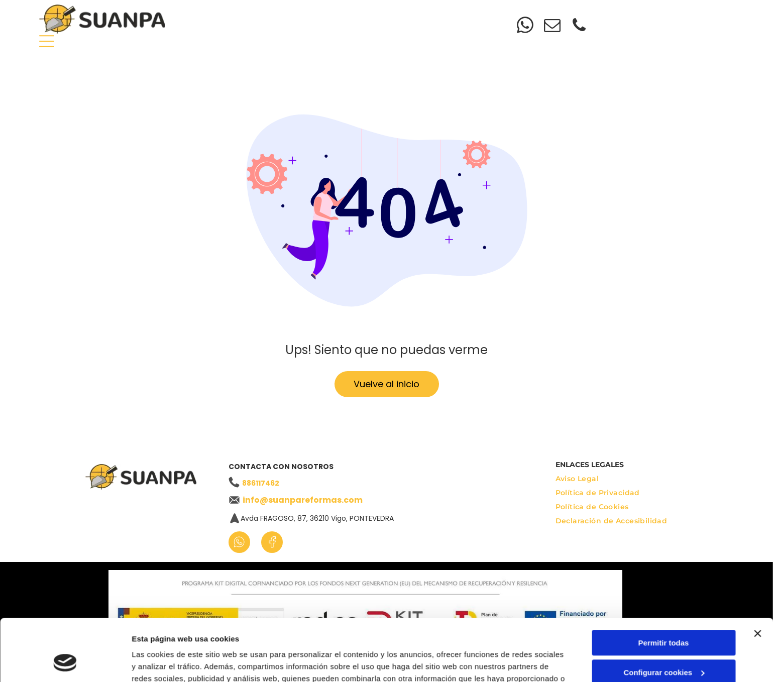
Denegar (663, 645)
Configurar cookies (663, 616)
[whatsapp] (525, 26)
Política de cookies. (426, 634)
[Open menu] (46, 41)
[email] (552, 26)
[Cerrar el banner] (757, 577)
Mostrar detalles (161, 662)
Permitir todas (663, 587)
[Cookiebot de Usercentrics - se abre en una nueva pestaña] (65, 662)
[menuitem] (287, 13)
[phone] (579, 26)
